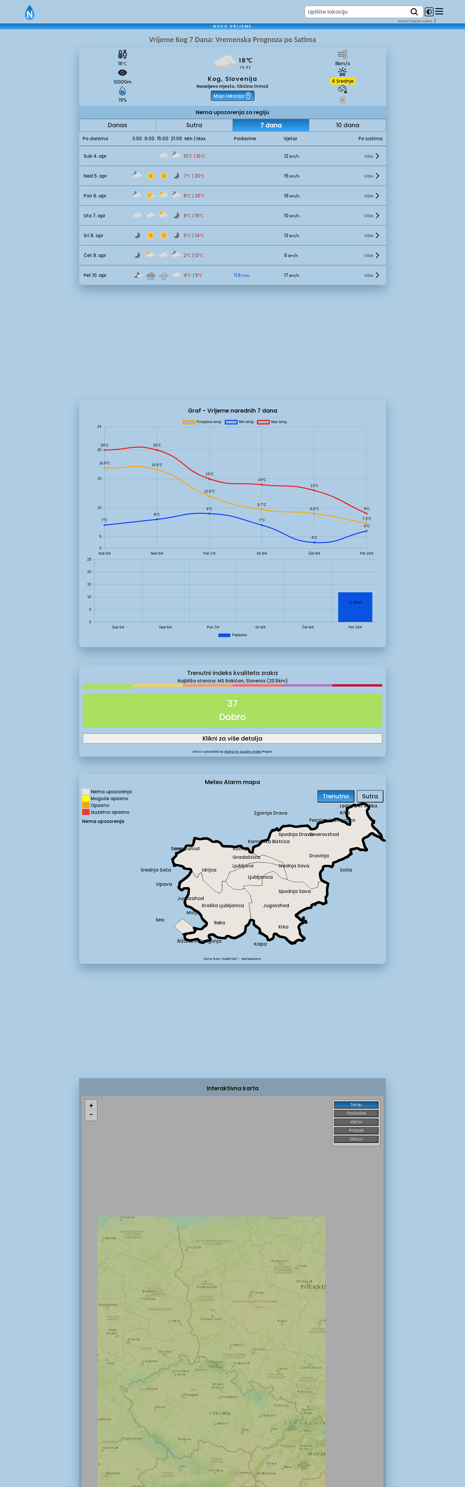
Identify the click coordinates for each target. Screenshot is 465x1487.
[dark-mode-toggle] (429, 11)
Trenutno (336, 796)
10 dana (347, 125)
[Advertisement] (39, 134)
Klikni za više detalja (232, 738)
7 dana (271, 125)
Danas (117, 125)
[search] (414, 11)
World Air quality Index (242, 751)
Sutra (194, 125)
